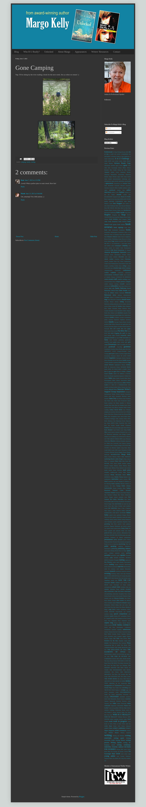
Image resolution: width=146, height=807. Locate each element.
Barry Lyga (107, 199)
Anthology (124, 179)
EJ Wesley (119, 306)
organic (114, 517)
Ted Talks (116, 638)
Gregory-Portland (121, 351)
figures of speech (118, 326)
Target (110, 638)
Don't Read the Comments (115, 299)
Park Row (114, 524)
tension (106, 643)
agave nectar (119, 165)
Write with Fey (126, 723)
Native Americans (126, 494)
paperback (119, 521)
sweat (115, 636)
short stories (120, 600)
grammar (127, 347)
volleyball (107, 705)
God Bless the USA (125, 344)
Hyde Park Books (108, 376)
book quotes (113, 224)
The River (114, 674)
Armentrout (117, 183)
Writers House (114, 732)
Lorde (105, 450)
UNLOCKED (114, 696)
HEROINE (125, 362)
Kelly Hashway (108, 421)
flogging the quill (119, 333)
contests (113, 272)
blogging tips (116, 214)
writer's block (108, 728)
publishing (114, 548)
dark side (112, 288)
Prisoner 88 (116, 542)
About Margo (64, 51)
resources (123, 571)
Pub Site (128, 544)
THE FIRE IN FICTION (119, 656)
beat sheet (117, 199)
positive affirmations (122, 533)
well (105, 712)
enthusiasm (112, 315)
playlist (110, 530)
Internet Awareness (126, 394)
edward (129, 304)
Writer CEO (116, 726)
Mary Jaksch (127, 459)
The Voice (120, 678)
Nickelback (128, 501)
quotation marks (115, 555)
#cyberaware (108, 152)
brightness (128, 236)
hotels (105, 369)
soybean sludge (108, 614)
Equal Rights (118, 315)
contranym (120, 272)
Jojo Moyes (115, 407)
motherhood (107, 479)
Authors (121, 192)
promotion (122, 542)
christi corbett (108, 259)
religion (122, 569)
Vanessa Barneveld (109, 701)
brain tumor (122, 234)
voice (129, 703)
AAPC (109, 161)
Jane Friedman (127, 398)
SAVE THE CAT (124, 580)
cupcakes (128, 284)
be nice (112, 199)
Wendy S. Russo (111, 712)
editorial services (118, 304)
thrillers (128, 681)
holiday (128, 365)
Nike (113, 504)
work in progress (120, 721)
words (110, 721)
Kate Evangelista (112, 416)
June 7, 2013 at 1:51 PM (32, 180)
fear (110, 324)
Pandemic (109, 521)
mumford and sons (113, 481)
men (125, 468)
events (112, 317)
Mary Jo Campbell (109, 461)
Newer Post (19, 236)
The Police (115, 672)
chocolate (121, 257)
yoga (129, 753)
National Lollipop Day (113, 494)
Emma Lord (114, 313)
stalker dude (114, 618)
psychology (122, 544)
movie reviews (123, 479)
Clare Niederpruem (113, 263)
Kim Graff (128, 423)
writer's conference (119, 728)
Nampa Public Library (123, 486)
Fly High (128, 333)
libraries (113, 441)
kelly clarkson (119, 418)
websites (106, 710)
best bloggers (117, 203)
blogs (123, 215)
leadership (115, 434)
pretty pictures (118, 539)
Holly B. (106, 367)
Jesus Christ (127, 405)
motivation (114, 479)
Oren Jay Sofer (108, 517)
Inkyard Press (113, 389)
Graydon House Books (116, 349)
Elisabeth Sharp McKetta (119, 308)
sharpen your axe (109, 598)
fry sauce (117, 337)
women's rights (123, 719)
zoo (105, 760)
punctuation (107, 550)
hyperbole (116, 376)
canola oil (112, 248)
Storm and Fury (109, 627)
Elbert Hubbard (127, 306)
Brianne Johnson (112, 237)
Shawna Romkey (119, 598)
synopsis (119, 636)
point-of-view (108, 533)
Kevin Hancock (126, 421)
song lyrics (112, 609)
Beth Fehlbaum (111, 205)
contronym (128, 272)
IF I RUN (111, 385)
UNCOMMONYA (125, 692)
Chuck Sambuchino (125, 261)
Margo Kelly (126, 454)
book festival (122, 221)
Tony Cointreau (127, 685)
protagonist (128, 542)
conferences (127, 270)
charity (129, 252)
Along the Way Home (124, 170)
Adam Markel (127, 161)
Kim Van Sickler (109, 425)
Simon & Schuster (121, 603)
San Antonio (124, 578)
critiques (128, 281)
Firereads (106, 328)
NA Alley (112, 486)
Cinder (106, 263)
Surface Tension (108, 632)
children (115, 257)
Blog (16, 51)
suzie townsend (108, 636)
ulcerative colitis (114, 692)
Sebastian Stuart (114, 589)
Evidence (117, 317)
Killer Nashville (119, 423)
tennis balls (127, 640)
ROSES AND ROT (112, 576)
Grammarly (107, 349)
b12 (130, 194)
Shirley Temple (112, 600)
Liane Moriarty (127, 439)
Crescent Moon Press (109, 281)
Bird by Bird (124, 208)
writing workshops (124, 745)
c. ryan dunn (123, 243)
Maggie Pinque (122, 452)
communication (108, 270)
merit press (127, 470)
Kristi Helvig (127, 427)
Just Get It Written (126, 412)
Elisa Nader (107, 308)
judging (106, 412)
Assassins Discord (119, 185)
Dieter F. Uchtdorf (115, 297)
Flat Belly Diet (122, 331)
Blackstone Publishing (110, 212)
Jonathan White (123, 407)
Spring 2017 (117, 616)
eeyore (106, 306)
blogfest (107, 215)
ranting (122, 560)
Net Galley (113, 499)
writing (108, 735)
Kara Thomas (114, 414)
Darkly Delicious (120, 288)
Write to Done (117, 723)
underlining (119, 694)
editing (111, 304)
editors (124, 304)
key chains (107, 423)
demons (120, 295)
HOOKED (123, 367)
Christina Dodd (119, 259)
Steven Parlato (127, 622)
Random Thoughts (114, 560)
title (113, 685)
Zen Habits (115, 758)
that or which (116, 645)
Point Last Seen (126, 530)
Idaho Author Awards (118, 378)
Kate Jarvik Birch (122, 416)
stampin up (121, 618)
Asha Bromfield (108, 185)
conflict (106, 272)
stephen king (108, 623)
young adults (109, 756)
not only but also (126, 504)
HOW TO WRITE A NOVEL (122, 373)
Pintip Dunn (124, 528)
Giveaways (112, 344)
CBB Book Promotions (117, 250)
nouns (105, 506)
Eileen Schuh (111, 306)
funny (106, 340)
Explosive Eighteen (119, 319)
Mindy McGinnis (116, 474)
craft (115, 279)
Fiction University (109, 326)
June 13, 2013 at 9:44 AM (34, 193)
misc (129, 474)
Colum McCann (108, 268)
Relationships (127, 566)
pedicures (106, 526)
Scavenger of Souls (120, 584)
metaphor (106, 472)
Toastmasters (118, 685)
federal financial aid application (120, 324)
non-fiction (118, 504)
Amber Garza (115, 172)
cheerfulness (117, 254)
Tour (113, 687)
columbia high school (119, 268)
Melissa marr (107, 468)
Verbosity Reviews (121, 701)
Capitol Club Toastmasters (123, 248)
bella (125, 201)
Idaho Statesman (118, 382)
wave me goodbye (114, 708)
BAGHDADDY (108, 196)
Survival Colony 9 (118, 632)
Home (57, 236)
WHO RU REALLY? (110, 717)
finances (128, 326)
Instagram (128, 391)
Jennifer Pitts (107, 405)
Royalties (128, 576)
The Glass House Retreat (110, 661)
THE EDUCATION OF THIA (116, 649)
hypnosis (121, 376)
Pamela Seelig (121, 519)
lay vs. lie (128, 432)
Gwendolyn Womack (110, 356)
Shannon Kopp (127, 596)
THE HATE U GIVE (122, 661)
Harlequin (118, 358)
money (112, 477)
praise (123, 535)
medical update (126, 463)
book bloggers (123, 219)
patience (128, 524)
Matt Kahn (125, 461)
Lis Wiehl (107, 443)
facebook (128, 319)
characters (123, 252)
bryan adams (107, 241)
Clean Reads (121, 263)
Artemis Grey (127, 183)
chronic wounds (108, 261)
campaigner (118, 245)
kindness (106, 427)
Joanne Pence (107, 407)
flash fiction (114, 331)
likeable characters (126, 441)
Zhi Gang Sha (122, 758)
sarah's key (114, 580)
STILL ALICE (108, 625)
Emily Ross (107, 313)
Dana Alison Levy (126, 286)
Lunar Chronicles (122, 450)
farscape (116, 322)
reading (33, 162)
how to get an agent (110, 371)
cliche (126, 263)
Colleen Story (118, 266)
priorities (110, 542)
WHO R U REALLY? (122, 714)
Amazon (106, 172)
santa (129, 578)
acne (113, 161)
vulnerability (120, 705)
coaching (111, 266)
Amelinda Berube (125, 172)
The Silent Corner (126, 676)
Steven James (118, 622)
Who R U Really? (31, 51)
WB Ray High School (125, 708)
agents (125, 165)
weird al (128, 710)
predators (106, 537)
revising (107, 573)
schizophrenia (107, 587)
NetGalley (121, 499)
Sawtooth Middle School (112, 582)
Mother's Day (127, 477)
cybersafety (114, 286)
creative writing (122, 279)
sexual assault (119, 596)
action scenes (118, 161)
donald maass (126, 299)
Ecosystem (128, 301)
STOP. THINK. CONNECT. (121, 625)
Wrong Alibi (119, 749)
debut (114, 295)
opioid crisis (112, 515)
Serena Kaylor (108, 596)
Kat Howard (125, 414)
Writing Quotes (116, 742)
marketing (107, 459)
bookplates (122, 230)
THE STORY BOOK (110, 679)
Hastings (110, 360)
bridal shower (121, 236)
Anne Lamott (108, 179)
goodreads (112, 347)
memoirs (121, 468)
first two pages (126, 328)
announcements (117, 179)
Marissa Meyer (116, 456)
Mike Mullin (127, 472)
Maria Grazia (108, 456)
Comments (110, 132)
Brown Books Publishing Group (112, 239)
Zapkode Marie (108, 758)
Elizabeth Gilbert (121, 310)
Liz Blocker (113, 447)
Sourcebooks (119, 611)
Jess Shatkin (121, 405)
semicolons (115, 593)
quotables (107, 555)
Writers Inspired (126, 732)
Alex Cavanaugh (112, 167)
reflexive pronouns (112, 566)
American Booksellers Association (114, 174)
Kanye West (107, 414)
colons (129, 266)
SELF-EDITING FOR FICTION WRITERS (117, 591)
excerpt (122, 317)
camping (23, 162)
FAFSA (106, 322)
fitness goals (107, 331)
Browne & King (126, 239)
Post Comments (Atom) (31, 240)
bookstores (121, 232)
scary (111, 584)
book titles (128, 227)
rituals (118, 573)
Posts (108, 128)
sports (111, 616)
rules (105, 578)
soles (105, 607)
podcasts (118, 530)
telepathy (121, 640)
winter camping (114, 719)
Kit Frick (112, 427)
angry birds (120, 176)
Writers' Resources (99, 51)
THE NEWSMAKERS (116, 670)
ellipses (129, 310)
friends (112, 337)
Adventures (107, 165)
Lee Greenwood (120, 436)
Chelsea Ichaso (126, 254)
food (105, 335)
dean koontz (123, 290)
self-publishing (108, 593)
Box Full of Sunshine (113, 234)
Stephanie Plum (116, 620)
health (124, 360)
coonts (121, 275)
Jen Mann (116, 403)
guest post (112, 353)
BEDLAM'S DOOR (125, 199)
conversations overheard (111, 275)
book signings (118, 227)
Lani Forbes (116, 430)
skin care (121, 605)
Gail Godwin (113, 340)
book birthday (113, 219)
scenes (129, 584)
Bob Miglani (120, 217)
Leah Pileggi (122, 434)
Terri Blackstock (113, 643)
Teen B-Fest (123, 638)
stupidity (119, 629)
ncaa (126, 497)
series (113, 596)
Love (109, 450)
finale (124, 326)
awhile (125, 194)
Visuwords (123, 703)
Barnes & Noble (126, 197)
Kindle (117, 425)
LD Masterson (108, 434)
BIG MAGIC (111, 208)
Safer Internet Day (116, 578)
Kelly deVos (127, 418)
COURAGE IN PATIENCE (123, 277)
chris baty (128, 257)
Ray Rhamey (108, 562)
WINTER (106, 719)
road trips (123, 573)
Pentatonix (117, 526)
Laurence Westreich (120, 432)
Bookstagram (114, 232)
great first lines (127, 349)
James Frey (112, 398)
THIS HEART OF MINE (118, 681)
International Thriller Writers (112, 394)
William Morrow (122, 717)
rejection (120, 566)
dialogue (106, 297)
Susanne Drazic (116, 634)
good (105, 346)
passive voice (121, 524)
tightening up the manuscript (118, 683)
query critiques (108, 553)
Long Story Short (126, 447)
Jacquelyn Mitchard (121, 396)
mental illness (112, 470)
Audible (120, 188)
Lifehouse (118, 441)
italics (113, 396)
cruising (116, 284)
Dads (119, 286)
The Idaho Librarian (123, 663)
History (123, 364)
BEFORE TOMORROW (116, 201)
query (129, 551)
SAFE (109, 578)
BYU (108, 243)
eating (122, 301)
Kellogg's (112, 418)
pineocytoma (117, 528)
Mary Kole (118, 461)
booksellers (107, 232)
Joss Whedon (127, 409)
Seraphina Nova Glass (125, 593)
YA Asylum (114, 751)
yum (118, 756)
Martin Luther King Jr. (117, 459)
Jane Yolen (114, 400)
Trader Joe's (118, 687)
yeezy (125, 753)
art (121, 183)
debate (112, 293)
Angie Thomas (113, 176)
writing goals (119, 738)
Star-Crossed (127, 618)
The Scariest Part (123, 674)
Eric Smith (125, 315)
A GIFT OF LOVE (114, 154)
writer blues (108, 726)
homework (113, 367)
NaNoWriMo (108, 488)
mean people (117, 463)
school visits (116, 587)
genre (115, 342)
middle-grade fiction (116, 472)
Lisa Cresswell (114, 443)
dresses (116, 301)
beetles (106, 201)
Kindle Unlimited (126, 425)
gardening (121, 340)
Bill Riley (117, 208)
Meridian (119, 470)
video (114, 703)
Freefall (118, 335)
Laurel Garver (111, 432)
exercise (111, 319)
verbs (129, 701)
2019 (127, 152)
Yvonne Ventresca (125, 756)
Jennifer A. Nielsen (125, 403)
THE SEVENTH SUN (114, 676)
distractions (123, 297)
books (128, 230)
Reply (23, 187)
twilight (123, 690)
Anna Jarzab (127, 176)
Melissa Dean (127, 465)
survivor (125, 632)
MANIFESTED (115, 454)
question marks (119, 553)
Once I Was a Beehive (124, 508)
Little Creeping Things (115, 445)
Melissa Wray (115, 468)
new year (111, 501)
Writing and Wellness (118, 735)
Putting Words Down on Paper (119, 550)
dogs (105, 299)
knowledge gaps (119, 427)
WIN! (129, 717)
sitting (117, 605)
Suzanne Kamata (126, 634)
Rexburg (113, 573)
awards (119, 194)
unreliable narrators (125, 696)
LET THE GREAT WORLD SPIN (113, 439)
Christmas (128, 259)
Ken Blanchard (117, 421)
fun (130, 337)
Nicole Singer (108, 504)
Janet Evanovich (122, 400)
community (118, 270)
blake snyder (120, 212)
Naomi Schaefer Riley (119, 488)
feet (130, 324)
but (120, 241)
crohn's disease (108, 284)
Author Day (121, 190)
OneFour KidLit (120, 510)
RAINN (116, 557)
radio (111, 557)
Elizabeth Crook (113, 310)
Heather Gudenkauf (114, 362)
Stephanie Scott (126, 620)
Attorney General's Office (111, 188)
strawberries (107, 629)
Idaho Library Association (119, 380)
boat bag (114, 217)
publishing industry (124, 548)
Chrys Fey (116, 261)
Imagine (106, 387)
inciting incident (113, 387)
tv (120, 690)
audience (125, 188)
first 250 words (115, 328)
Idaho (110, 378)
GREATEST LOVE (110, 351)
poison (114, 533)
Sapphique (107, 580)
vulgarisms (113, 705)
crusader (122, 284)
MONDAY (107, 477)
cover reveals (108, 279)
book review (121, 224)
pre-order (128, 535)
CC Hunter (128, 250)
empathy (125, 313)
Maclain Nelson (114, 452)
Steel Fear (107, 620)
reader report (116, 562)
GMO (118, 344)
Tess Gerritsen (122, 643)
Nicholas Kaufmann (119, 501)
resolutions (118, 571)
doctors (129, 297)
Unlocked (48, 51)
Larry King (124, 430)
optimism (119, 515)
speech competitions (120, 614)
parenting (107, 524)
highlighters (118, 364)
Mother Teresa (119, 477)
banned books (116, 196)
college (124, 266)
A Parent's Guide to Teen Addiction (120, 156)
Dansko (106, 288)
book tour (107, 230)
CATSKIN (107, 250)
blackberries (127, 210)
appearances (109, 183)
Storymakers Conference (124, 627)
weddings (112, 710)
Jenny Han (114, 405)
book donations (113, 221)
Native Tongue (108, 497)
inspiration (121, 392)
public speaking (110, 546)
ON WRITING (112, 508)
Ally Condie (113, 170)
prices (124, 539)
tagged (124, 636)
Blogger (81, 797)
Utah (105, 699)
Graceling (119, 346)
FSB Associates (124, 337)
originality (119, 517)
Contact (116, 51)
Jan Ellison (120, 398)
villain (118, 703)
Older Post (93, 236)
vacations (128, 699)
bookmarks (115, 230)
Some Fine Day (111, 607)
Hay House (119, 360)
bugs (113, 241)
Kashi (119, 414)
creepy (129, 279)
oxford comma (113, 519)
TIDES (106, 683)
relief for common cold (111, 569)
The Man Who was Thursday (119, 665)
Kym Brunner (108, 430)
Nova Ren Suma (112, 506)
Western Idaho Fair (122, 712)
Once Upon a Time (110, 510)
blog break (128, 212)
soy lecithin (127, 611)
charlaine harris (108, 254)
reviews (129, 571)
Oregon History (126, 515)
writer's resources (120, 730)
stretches (114, 629)
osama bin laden (126, 517)
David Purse (115, 290)
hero (120, 362)
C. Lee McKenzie (115, 243)
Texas (129, 643)
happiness (112, 358)
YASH (118, 754)
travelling (125, 687)
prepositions (127, 537)
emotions (120, 313)
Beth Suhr (118, 205)
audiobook (112, 190)
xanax (125, 749)
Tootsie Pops (108, 687)
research (112, 571)
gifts (126, 342)
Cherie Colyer (108, 257)
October (120, 506)
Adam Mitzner (108, 163)
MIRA (124, 474)
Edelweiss (107, 304)
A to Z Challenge (122, 158)
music (113, 483)
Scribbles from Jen (126, 587)
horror (129, 367)
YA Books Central (123, 751)
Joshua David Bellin (116, 410)
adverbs (113, 165)
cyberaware (107, 286)
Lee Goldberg (112, 436)
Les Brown (128, 436)
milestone (106, 474)
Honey (118, 367)
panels (114, 521)
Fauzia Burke (122, 322)
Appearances (81, 51)
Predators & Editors (117, 537)
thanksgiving (107, 645)
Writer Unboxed (126, 726)
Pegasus (112, 526)
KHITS (113, 423)
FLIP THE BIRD (109, 333)
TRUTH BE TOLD (109, 690)
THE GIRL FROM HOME (123, 658)
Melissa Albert (118, 465)
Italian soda (107, 396)
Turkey (117, 690)
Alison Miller (122, 167)
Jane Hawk (107, 400)
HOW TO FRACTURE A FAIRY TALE (119, 369)
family (28, 162)
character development (111, 252)
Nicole (23, 193)
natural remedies (118, 497)
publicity (120, 546)
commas (128, 268)
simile (114, 602)
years (122, 753)
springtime (124, 616)
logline (118, 447)
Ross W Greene (121, 576)
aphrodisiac (122, 181)
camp (112, 245)
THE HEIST (114, 663)
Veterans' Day (108, 703)
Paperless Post (127, 521)
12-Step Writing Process (119, 152)
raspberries (128, 560)
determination (127, 295)
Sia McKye (127, 600)
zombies (128, 758)
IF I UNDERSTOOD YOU (123, 385)
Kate (22, 180)
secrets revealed (126, 589)
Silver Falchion (108, 602)
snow (126, 605)
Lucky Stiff (114, 450)
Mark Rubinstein (126, 456)
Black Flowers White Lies (116, 210)
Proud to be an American (111, 544)
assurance (128, 185)
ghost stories (120, 342)
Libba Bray (107, 441)
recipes (116, 564)
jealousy (110, 403)
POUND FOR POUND (116, 535)
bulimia (117, 241)
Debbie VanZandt (119, 292)
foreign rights (111, 335)
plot (114, 530)
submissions (127, 629)
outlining (106, 519)
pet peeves (124, 526)
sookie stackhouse (121, 609)
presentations (108, 539)
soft (130, 605)
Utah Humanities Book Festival (116, 699)
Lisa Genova (122, 443)
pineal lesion (110, 528)
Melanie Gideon (108, 465)
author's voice (115, 192)
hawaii (114, 360)
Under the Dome (109, 694)
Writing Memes (120, 740)
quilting (128, 553)
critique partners (120, 281)
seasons (106, 589)
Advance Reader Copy (122, 163)
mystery (117, 483)
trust (129, 687)
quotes (122, 555)
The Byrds (124, 645)
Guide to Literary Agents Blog (123, 353)
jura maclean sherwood (115, 412)
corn (125, 274)
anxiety (117, 181)
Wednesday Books (120, 710)
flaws (129, 331)
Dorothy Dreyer (108, 301)
